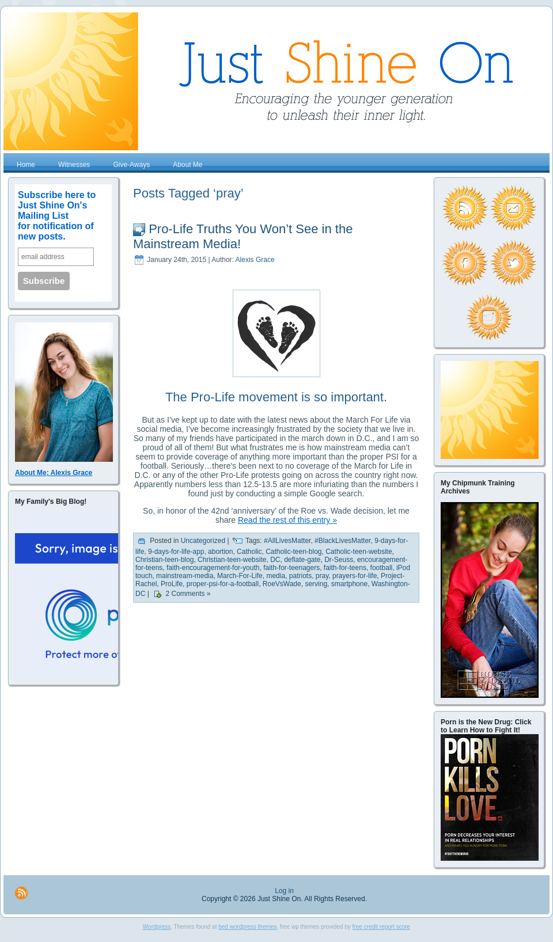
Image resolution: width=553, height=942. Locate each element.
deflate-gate (302, 560)
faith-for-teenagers (291, 568)
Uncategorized (203, 541)
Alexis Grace (255, 260)
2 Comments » (187, 594)
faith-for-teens (345, 568)
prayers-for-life (354, 576)
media (275, 576)
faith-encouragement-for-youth (212, 568)
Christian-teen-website (232, 560)
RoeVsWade (282, 584)
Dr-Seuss (338, 560)
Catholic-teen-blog (293, 552)
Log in (284, 891)
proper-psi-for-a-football (223, 584)
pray (322, 576)
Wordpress (157, 927)
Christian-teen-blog (164, 560)
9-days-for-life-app (176, 552)
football (381, 568)
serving (316, 584)
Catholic (249, 552)
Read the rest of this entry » (287, 520)
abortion (220, 552)
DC (275, 560)
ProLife (172, 584)
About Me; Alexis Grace (53, 473)
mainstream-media (184, 576)
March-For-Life (240, 576)
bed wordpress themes (247, 927)
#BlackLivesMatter (342, 541)
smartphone (349, 584)
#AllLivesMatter (287, 541)
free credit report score (382, 927)
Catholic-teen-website (358, 552)
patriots (300, 576)
